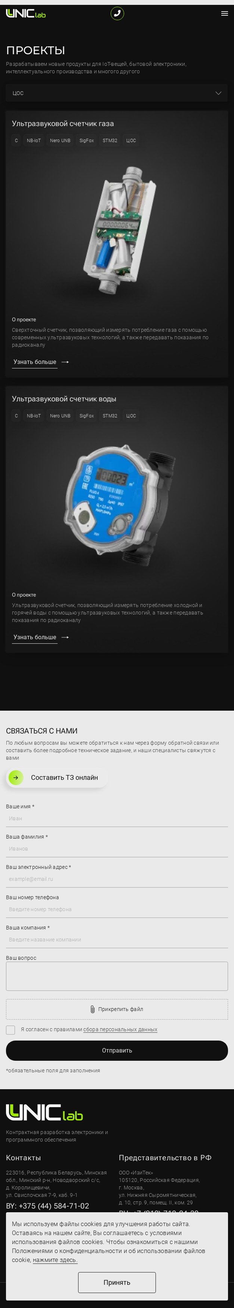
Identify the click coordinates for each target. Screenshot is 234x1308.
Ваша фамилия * (27, 837)
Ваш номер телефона (32, 897)
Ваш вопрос (21, 958)
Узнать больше (34, 361)
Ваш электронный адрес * (38, 867)
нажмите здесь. (55, 1259)
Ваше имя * (20, 806)
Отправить (117, 1050)
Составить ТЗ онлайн (53, 777)
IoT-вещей (114, 64)
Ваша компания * (28, 928)
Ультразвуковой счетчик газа (63, 123)
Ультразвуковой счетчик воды (64, 398)
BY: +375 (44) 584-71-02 (47, 1205)
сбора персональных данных (120, 1029)
